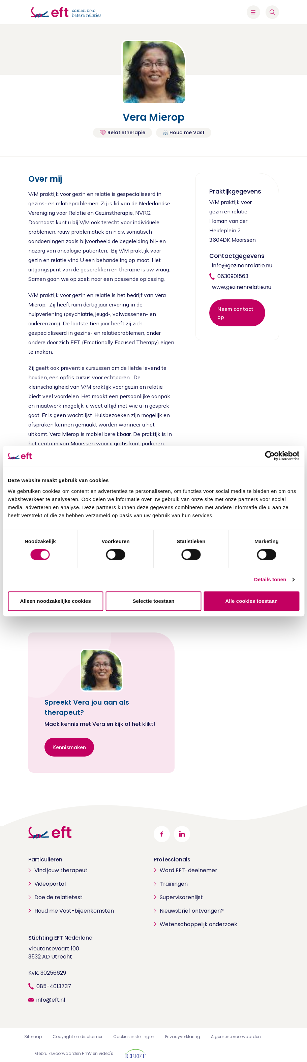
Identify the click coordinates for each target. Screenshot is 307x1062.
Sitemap (33, 1036)
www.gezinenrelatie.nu (241, 287)
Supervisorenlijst (181, 897)
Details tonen (270, 579)
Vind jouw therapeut (61, 870)
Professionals (172, 859)
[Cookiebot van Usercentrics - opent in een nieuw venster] (269, 456)
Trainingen (174, 884)
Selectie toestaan (153, 601)
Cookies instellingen (133, 1036)
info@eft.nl (50, 1000)
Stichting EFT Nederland (60, 938)
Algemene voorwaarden (236, 1036)
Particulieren (45, 859)
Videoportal (50, 884)
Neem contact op (235, 312)
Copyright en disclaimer (77, 1036)
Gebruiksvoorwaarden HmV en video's (74, 1053)
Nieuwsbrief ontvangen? (192, 911)
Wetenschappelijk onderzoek (198, 924)
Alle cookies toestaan (251, 601)
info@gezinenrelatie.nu (242, 265)
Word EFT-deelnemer (188, 870)
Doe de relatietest (58, 897)
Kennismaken (69, 747)
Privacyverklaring (182, 1036)
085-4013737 (53, 986)
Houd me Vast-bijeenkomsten (74, 911)
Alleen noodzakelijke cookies (55, 601)
